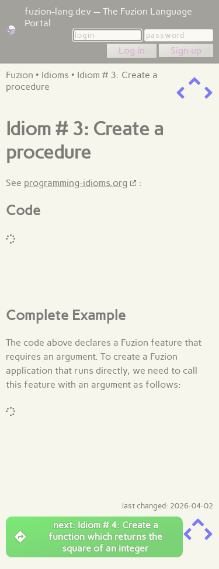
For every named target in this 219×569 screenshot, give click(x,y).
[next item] (208, 93)
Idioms (55, 74)
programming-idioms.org (75, 182)
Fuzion (19, 74)
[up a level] (194, 81)
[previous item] (180, 93)
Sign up (186, 50)
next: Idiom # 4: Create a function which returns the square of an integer (88, 536)
